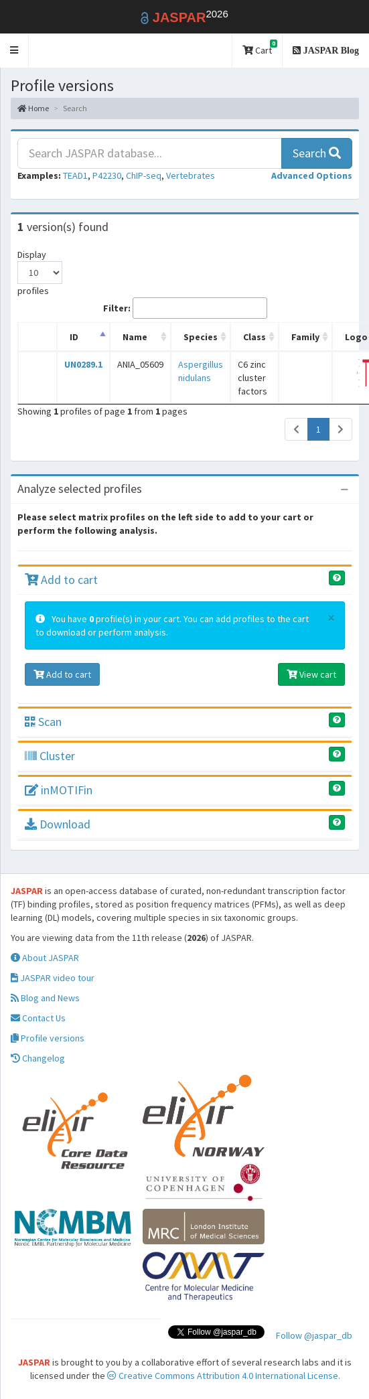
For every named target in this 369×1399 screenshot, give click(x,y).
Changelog (38, 1058)
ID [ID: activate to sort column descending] (74, 337)
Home (33, 108)
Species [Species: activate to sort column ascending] (200, 337)
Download (57, 824)
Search (317, 153)
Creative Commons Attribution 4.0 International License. (223, 1376)
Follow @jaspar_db (314, 1335)
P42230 (106, 175)
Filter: (185, 308)
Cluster (50, 755)
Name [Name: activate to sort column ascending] (135, 337)
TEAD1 (75, 175)
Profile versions (47, 1038)
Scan (43, 721)
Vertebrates (190, 175)
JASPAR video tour (52, 978)
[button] (14, 50)
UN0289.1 (83, 364)
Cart (259, 48)
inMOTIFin (58, 790)
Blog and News (45, 998)
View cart (311, 674)
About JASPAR (45, 958)
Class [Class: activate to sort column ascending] (254, 337)
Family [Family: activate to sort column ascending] (305, 337)
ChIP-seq (143, 175)
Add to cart (61, 579)
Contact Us (38, 1018)
